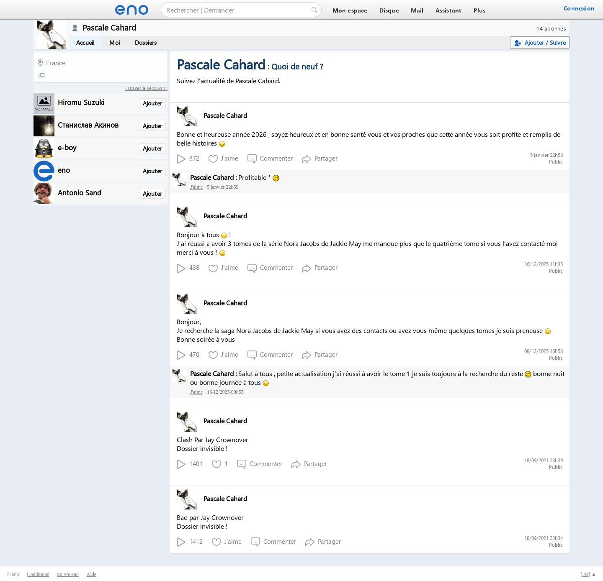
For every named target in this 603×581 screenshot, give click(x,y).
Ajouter (152, 103)
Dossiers (146, 42)
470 (188, 355)
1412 (190, 542)
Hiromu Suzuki (81, 102)
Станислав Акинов (88, 124)
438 (188, 268)
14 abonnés (551, 28)
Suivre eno (68, 574)
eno (64, 169)
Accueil (85, 42)
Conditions (38, 574)
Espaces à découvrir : (146, 88)
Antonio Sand (79, 192)
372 (188, 159)
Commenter (270, 159)
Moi (114, 42)
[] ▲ (588, 574)
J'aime (223, 159)
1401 (190, 464)
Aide (91, 574)
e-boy (67, 147)
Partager (320, 159)
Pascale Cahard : (213, 177)
